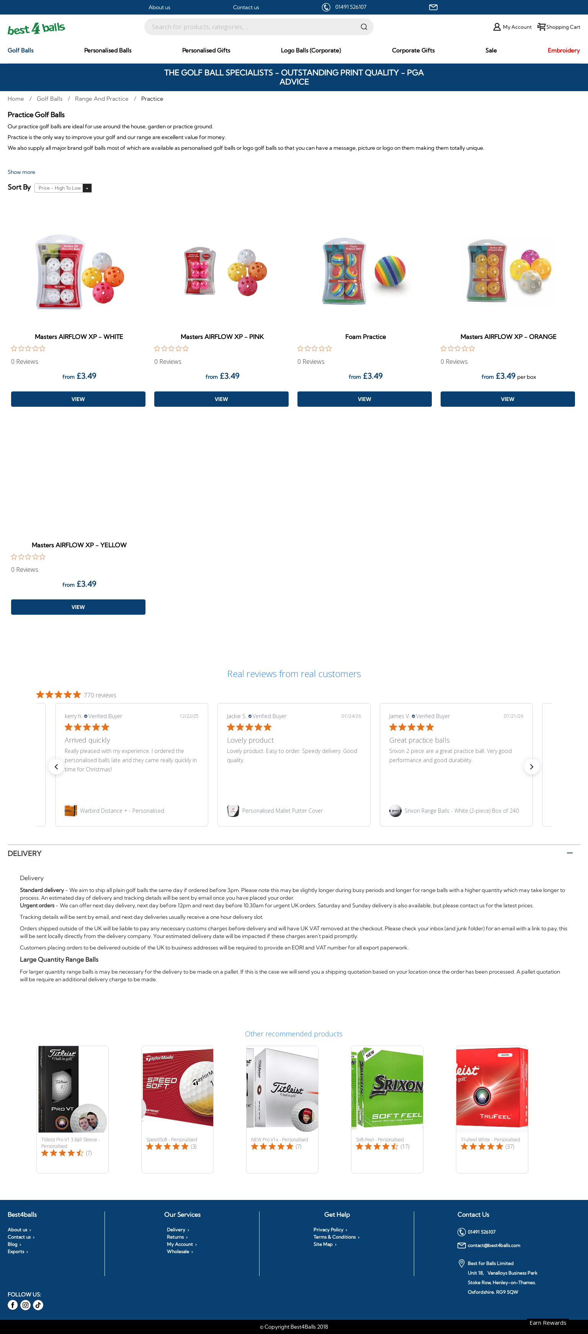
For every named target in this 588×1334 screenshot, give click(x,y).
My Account (180, 1244)
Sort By (19, 187)
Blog (12, 1244)
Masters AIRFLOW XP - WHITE (79, 336)
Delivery (24, 853)
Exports (16, 1251)
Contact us (246, 7)
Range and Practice (102, 98)
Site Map (323, 1244)
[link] (132, 811)
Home (17, 98)
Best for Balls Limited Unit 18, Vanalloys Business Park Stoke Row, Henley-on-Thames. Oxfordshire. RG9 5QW (497, 1277)
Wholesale (178, 1251)
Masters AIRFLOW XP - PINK (222, 336)
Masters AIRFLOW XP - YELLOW (79, 545)
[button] (56, 766)
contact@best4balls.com (488, 1245)
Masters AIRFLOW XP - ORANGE (509, 336)
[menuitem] (20, 50)
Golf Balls (50, 98)
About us (159, 7)
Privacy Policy (328, 1230)
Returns (175, 1237)
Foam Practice (365, 336)
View (78, 399)
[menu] (294, 50)
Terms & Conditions (335, 1237)
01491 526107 (350, 6)
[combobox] (258, 26)
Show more (21, 172)
